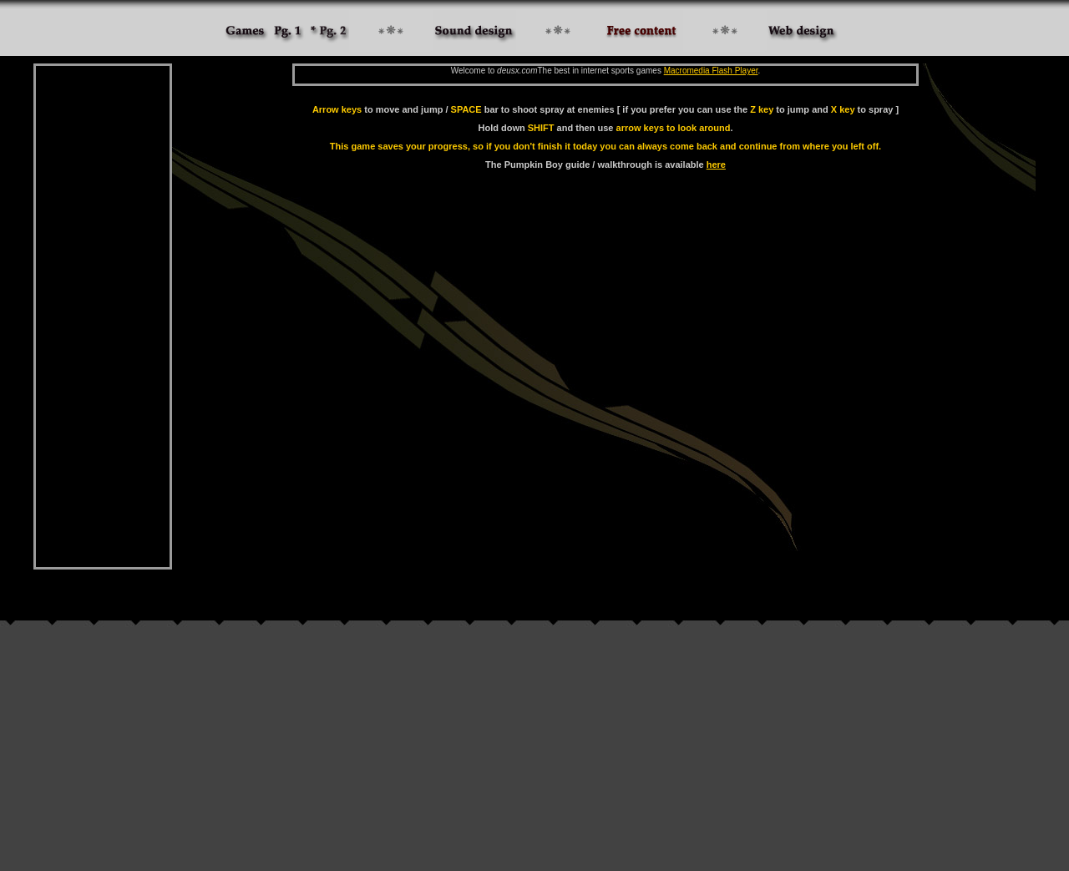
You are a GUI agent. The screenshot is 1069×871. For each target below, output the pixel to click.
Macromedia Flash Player (711, 70)
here (716, 165)
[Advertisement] (103, 316)
